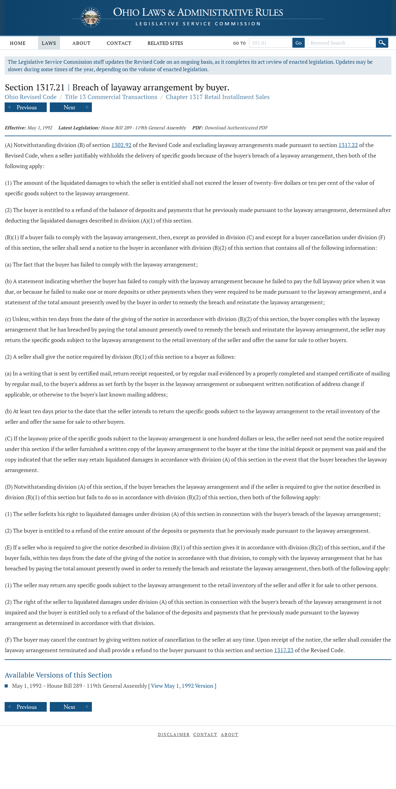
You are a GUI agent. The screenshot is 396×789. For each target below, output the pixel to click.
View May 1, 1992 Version (182, 685)
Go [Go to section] (298, 42)
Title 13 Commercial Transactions (111, 97)
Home (18, 43)
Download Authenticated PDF (235, 127)
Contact (119, 43)
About (81, 43)
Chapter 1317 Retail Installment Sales (218, 97)
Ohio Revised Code (31, 97)
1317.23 (284, 650)
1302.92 (121, 145)
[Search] (382, 43)
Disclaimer (174, 734)
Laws (49, 43)
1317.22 (348, 145)
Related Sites (165, 43)
